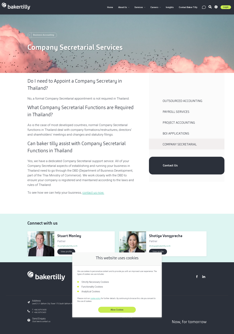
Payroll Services (176, 112)
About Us (123, 7)
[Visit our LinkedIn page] (203, 276)
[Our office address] (65, 302)
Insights (170, 7)
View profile (66, 251)
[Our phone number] (65, 311)
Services (139, 7)
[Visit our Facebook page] (196, 276)
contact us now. (93, 192)
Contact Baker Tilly (188, 7)
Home (110, 7)
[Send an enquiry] (65, 320)
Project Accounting (179, 123)
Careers (155, 7)
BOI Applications (176, 133)
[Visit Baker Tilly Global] (216, 7)
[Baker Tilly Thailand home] (46, 280)
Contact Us (170, 165)
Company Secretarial (180, 144)
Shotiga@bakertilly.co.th (160, 246)
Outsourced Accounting (182, 101)
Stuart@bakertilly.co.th (67, 246)
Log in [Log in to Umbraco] (225, 7)
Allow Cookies (117, 310)
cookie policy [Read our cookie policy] (95, 298)
